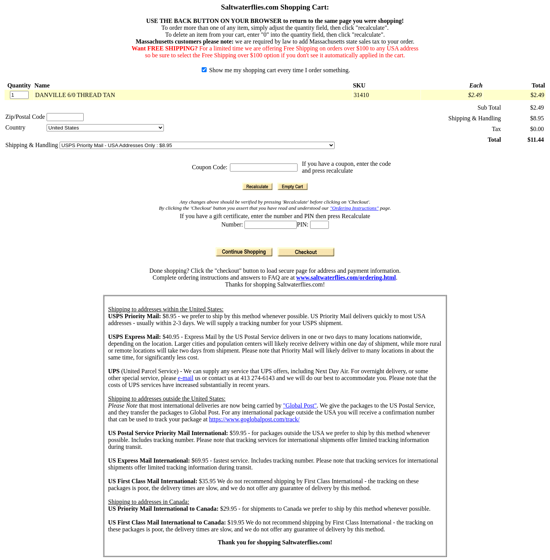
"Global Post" (300, 405)
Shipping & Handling (32, 145)
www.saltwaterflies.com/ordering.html (346, 277)
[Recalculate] (257, 186)
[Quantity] (19, 95)
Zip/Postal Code (25, 116)
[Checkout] (306, 252)
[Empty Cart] (292, 186)
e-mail (186, 378)
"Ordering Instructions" (354, 208)
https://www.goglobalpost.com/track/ (254, 419)
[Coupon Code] (264, 167)
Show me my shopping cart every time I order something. (276, 70)
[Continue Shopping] (244, 252)
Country (15, 127)
